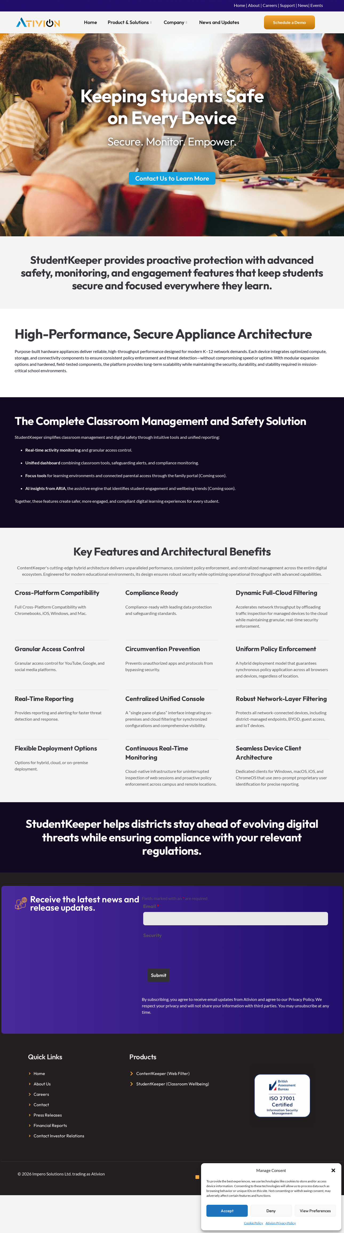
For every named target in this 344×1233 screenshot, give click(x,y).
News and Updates (219, 22)
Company (175, 22)
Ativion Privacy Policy (281, 1223)
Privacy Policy (301, 999)
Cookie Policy (253, 1223)
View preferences (315, 1210)
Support (287, 5)
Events (316, 5)
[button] (333, 1170)
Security (152, 935)
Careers (270, 5)
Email (151, 906)
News (303, 5)
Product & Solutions (129, 22)
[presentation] (183, 951)
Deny (271, 1210)
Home (239, 5)
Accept (227, 1210)
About (254, 5)
